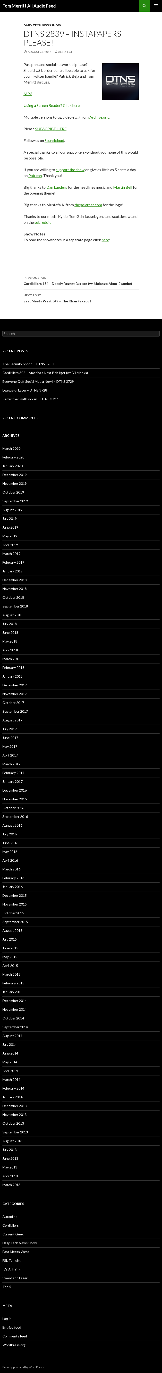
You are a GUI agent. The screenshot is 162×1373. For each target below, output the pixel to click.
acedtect (65, 52)
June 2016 (10, 843)
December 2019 (14, 475)
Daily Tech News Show (42, 25)
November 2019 (14, 483)
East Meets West (15, 1252)
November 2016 (14, 799)
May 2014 (9, 1062)
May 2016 (9, 852)
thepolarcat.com (88, 204)
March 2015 (11, 974)
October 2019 (13, 492)
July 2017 (9, 729)
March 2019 (11, 553)
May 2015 (9, 957)
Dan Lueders (56, 187)
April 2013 (10, 1176)
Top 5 (6, 1287)
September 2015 (15, 922)
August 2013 (12, 1141)
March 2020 (11, 448)
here (105, 239)
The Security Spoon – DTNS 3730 (27, 364)
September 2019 (15, 501)
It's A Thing (11, 1269)
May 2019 (9, 536)
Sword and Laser (14, 1278)
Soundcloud (54, 140)
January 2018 (12, 676)
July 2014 (9, 1044)
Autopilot (9, 1216)
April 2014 (10, 1071)
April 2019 (10, 545)
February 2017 (13, 773)
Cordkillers (10, 1225)
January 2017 (12, 781)
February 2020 (13, 457)
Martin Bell (122, 187)
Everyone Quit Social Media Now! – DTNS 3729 (38, 381)
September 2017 (15, 711)
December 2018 (14, 580)
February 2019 (13, 562)
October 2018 (13, 597)
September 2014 (15, 1027)
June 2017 (10, 738)
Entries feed (11, 1327)
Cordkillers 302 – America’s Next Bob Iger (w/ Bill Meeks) (45, 373)
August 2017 (12, 720)
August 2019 (12, 510)
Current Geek (13, 1234)
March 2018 (11, 659)
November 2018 (14, 589)
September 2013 (15, 1132)
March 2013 (11, 1185)
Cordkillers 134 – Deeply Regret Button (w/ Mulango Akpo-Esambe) (81, 280)
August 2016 (12, 825)
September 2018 (15, 606)
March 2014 (11, 1079)
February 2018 (13, 667)
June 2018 (10, 632)
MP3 (28, 93)
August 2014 (12, 1036)
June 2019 (10, 527)
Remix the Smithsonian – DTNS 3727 (30, 399)
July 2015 (9, 939)
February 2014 (13, 1088)
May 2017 (9, 746)
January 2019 (12, 571)
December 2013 (14, 1106)
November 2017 (14, 694)
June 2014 (10, 1053)
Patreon (35, 175)
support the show (70, 169)
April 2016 (10, 860)
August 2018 (12, 615)
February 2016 (13, 878)
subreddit (42, 222)
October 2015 (13, 913)
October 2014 (13, 1018)
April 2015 (10, 965)
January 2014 (12, 1097)
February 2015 (13, 983)
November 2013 (14, 1114)
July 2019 (9, 518)
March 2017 (11, 764)
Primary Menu (156, 6)
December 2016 (14, 790)
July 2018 (9, 624)
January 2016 (12, 887)
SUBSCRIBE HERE (51, 128)
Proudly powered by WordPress (23, 1367)
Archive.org (99, 117)
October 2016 (13, 808)
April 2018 (10, 650)
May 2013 (9, 1167)
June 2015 (10, 948)
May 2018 (9, 641)
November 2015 (14, 904)
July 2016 (9, 834)
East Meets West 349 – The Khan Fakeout (81, 297)
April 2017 (10, 755)
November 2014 (14, 1009)
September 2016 (15, 816)
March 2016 (11, 869)
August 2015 (12, 930)
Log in (6, 1319)
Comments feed (14, 1336)
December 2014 (14, 1001)
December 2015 (14, 895)
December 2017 (14, 685)
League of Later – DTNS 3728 (24, 390)
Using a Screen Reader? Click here (52, 105)
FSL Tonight (11, 1260)
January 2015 (12, 992)
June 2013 (10, 1158)
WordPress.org (14, 1345)
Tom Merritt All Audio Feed (29, 6)
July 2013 (9, 1150)
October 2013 (13, 1123)
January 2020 (12, 466)
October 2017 (13, 703)
